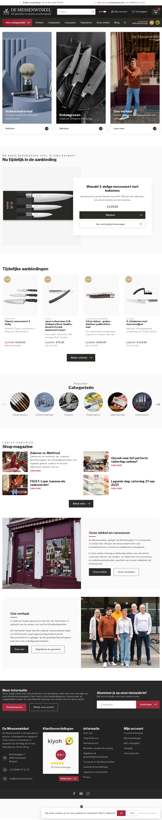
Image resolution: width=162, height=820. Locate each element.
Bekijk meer (68, 778)
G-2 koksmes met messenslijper (136, 323)
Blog (116, 22)
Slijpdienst (86, 22)
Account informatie (133, 733)
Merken (39, 22)
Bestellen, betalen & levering (98, 748)
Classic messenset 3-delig (18, 323)
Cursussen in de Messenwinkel (99, 761)
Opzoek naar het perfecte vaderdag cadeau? (129, 459)
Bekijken (124, 215)
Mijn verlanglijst (132, 743)
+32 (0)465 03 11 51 (19, 769)
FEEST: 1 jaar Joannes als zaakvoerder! (47, 483)
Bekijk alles (81, 503)
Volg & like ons (91, 738)
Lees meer (35, 470)
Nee (132, 813)
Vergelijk (128, 748)
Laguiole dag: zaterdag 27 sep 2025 (133, 483)
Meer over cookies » (148, 813)
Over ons (19, 649)
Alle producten (131, 753)
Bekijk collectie (81, 357)
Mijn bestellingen (132, 738)
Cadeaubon (54, 22)
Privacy (86, 777)
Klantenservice (14, 707)
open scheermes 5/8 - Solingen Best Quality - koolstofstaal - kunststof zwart (59, 325)
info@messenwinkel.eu (20, 778)
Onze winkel (103, 22)
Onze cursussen (126, 571)
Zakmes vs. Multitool (45, 453)
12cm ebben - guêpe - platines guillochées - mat (99, 324)
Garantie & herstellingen (95, 766)
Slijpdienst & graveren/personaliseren (95, 755)
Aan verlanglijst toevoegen (119, 224)
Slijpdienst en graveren (48, 649)
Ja (121, 813)
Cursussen (70, 22)
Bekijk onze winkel (44, 707)
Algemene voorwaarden (95, 772)
